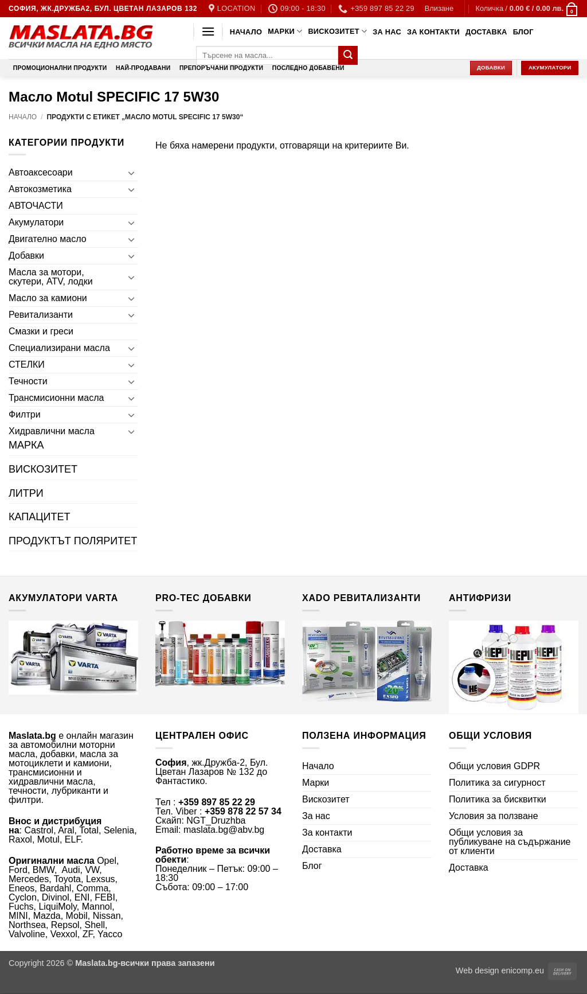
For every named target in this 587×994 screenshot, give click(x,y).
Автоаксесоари (41, 172)
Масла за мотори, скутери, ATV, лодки (51, 276)
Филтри (25, 414)
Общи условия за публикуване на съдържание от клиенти (509, 842)
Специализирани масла (59, 348)
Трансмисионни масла (56, 398)
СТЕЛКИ (27, 364)
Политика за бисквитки (497, 799)
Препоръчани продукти (221, 68)
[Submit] (348, 55)
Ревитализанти (41, 314)
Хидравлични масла (52, 431)
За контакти (433, 32)
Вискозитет (337, 31)
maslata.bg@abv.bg (223, 830)
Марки (285, 31)
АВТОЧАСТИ (36, 206)
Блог (523, 32)
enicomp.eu (523, 970)
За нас (387, 32)
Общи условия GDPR (494, 766)
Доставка (486, 32)
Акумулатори (36, 222)
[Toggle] (131, 173)
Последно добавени (308, 68)
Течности (28, 381)
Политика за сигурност (497, 783)
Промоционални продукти (60, 68)
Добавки (26, 255)
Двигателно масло (48, 239)
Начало (246, 32)
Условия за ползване (493, 816)
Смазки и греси (41, 331)
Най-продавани (143, 68)
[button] (439, 8)
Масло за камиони (48, 298)
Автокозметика (40, 189)
